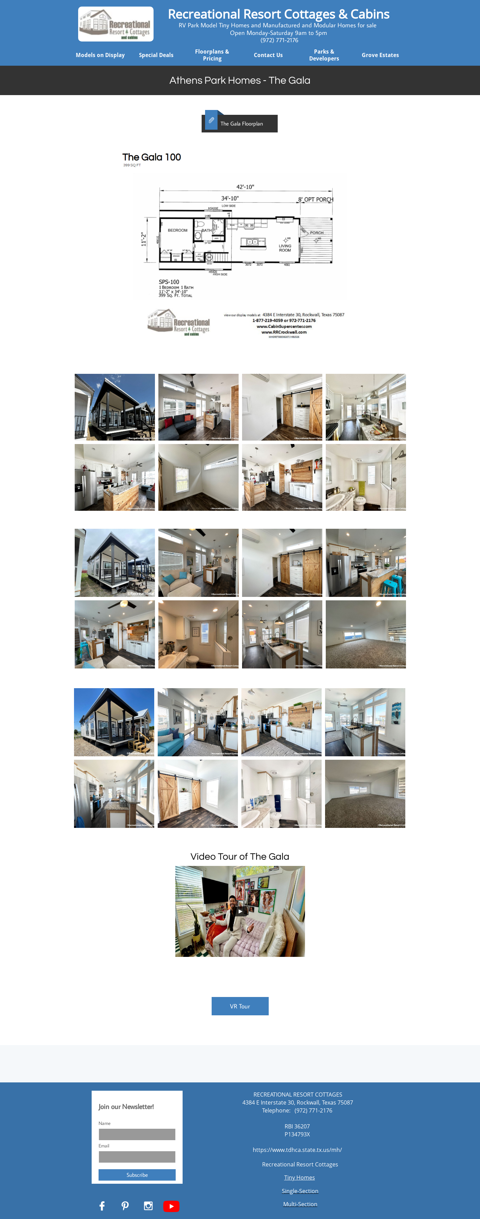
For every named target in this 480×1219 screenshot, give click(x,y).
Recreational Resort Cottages (300, 1164)
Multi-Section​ (300, 1204)
